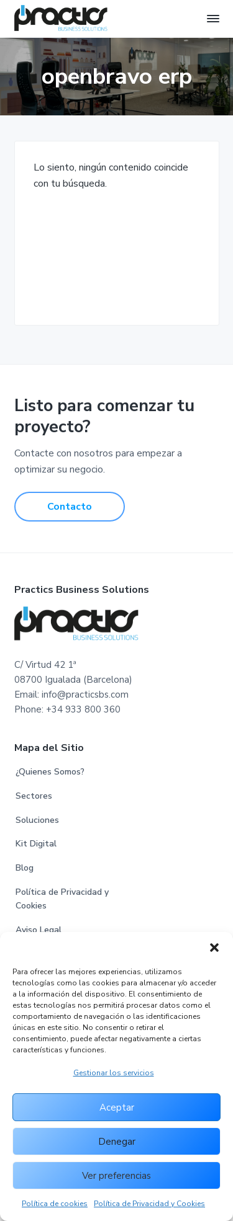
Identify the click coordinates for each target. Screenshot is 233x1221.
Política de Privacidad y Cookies (149, 1204)
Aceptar (116, 1107)
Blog (25, 868)
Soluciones (37, 820)
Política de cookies (55, 1204)
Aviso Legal (39, 930)
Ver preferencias (116, 1176)
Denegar (116, 1141)
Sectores (34, 796)
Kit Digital (36, 844)
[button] (214, 947)
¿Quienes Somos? (50, 772)
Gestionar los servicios (113, 1073)
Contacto (69, 506)
